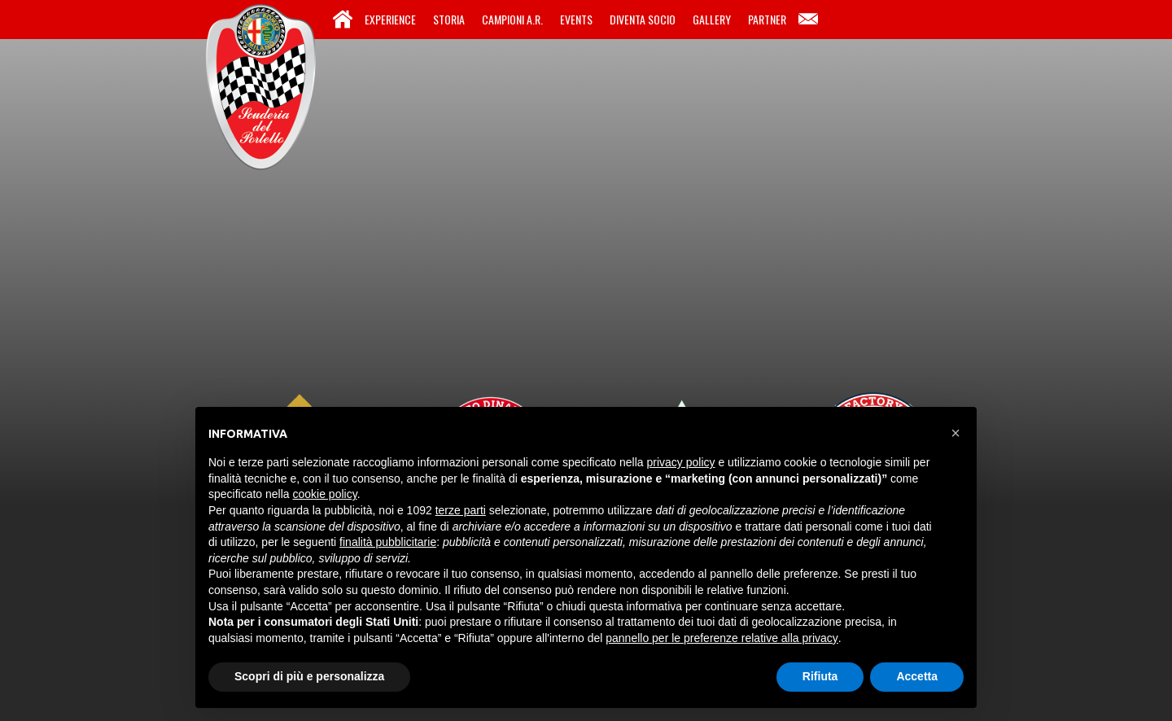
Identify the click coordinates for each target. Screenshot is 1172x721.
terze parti (460, 510)
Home (342, 19)
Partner (767, 19)
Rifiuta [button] (820, 676)
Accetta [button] (917, 676)
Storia (449, 19)
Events (576, 19)
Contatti (808, 19)
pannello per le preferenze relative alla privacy (722, 638)
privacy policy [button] (681, 462)
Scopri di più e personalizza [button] (309, 676)
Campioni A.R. (512, 19)
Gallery (712, 19)
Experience (390, 19)
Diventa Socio (643, 19)
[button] (955, 433)
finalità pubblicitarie (387, 541)
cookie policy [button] (325, 493)
